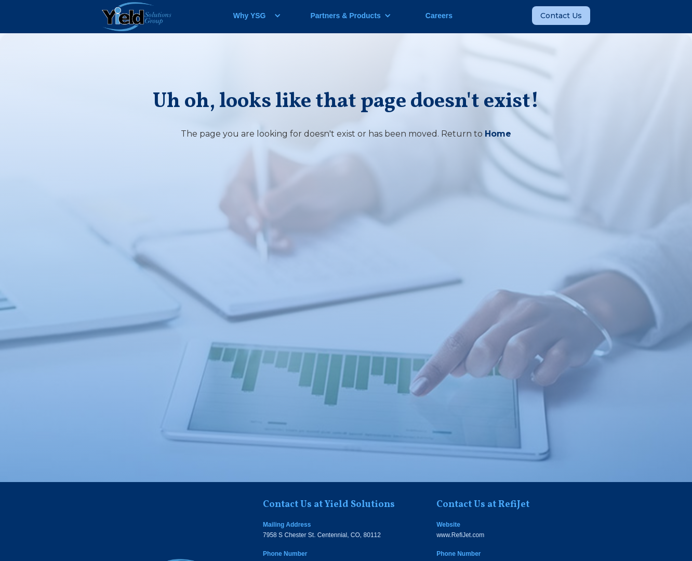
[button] (253, 15)
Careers (439, 15)
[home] (136, 16)
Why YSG (249, 15)
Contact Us (561, 15)
